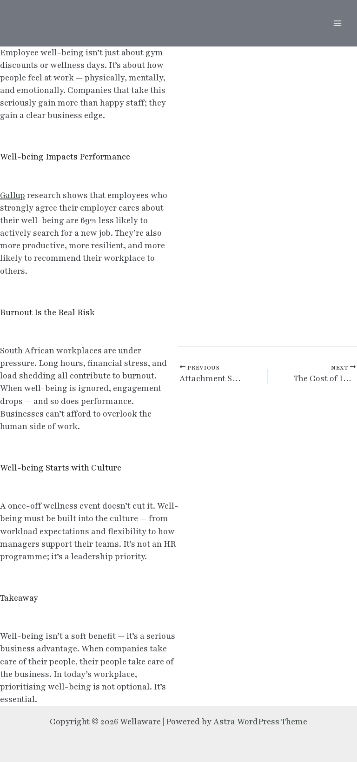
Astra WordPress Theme (260, 721)
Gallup (12, 195)
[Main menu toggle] (337, 23)
